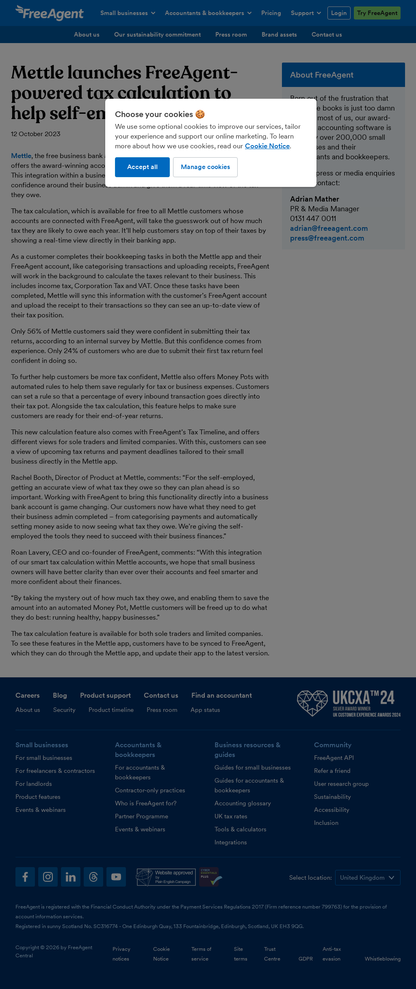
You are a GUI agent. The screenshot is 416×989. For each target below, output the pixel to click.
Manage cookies (205, 167)
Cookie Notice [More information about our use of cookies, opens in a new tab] (267, 146)
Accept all (142, 167)
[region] (210, 143)
